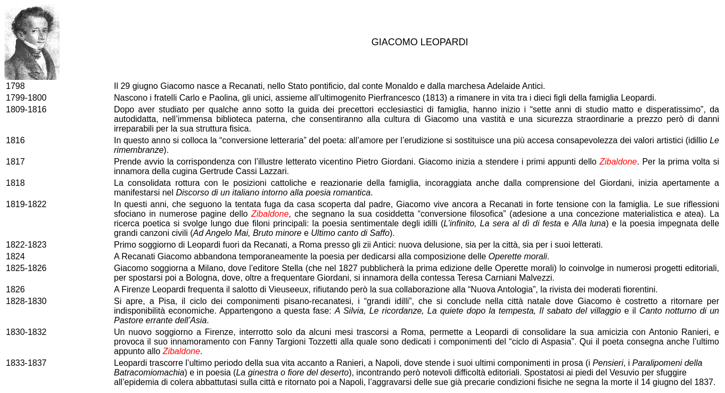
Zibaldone (618, 161)
